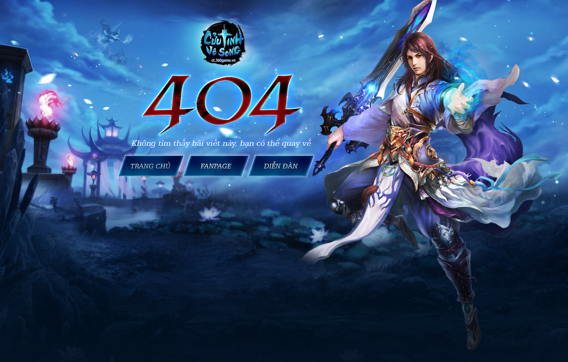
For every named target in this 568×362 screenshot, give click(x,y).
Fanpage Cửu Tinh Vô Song (216, 166)
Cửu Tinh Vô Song (282, 166)
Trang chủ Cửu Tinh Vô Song (150, 166)
